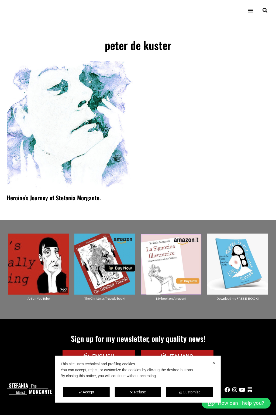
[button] (250, 10)
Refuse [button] (138, 392)
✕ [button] (213, 363)
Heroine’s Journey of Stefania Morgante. (54, 197)
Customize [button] (190, 392)
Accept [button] (86, 392)
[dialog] (138, 379)
